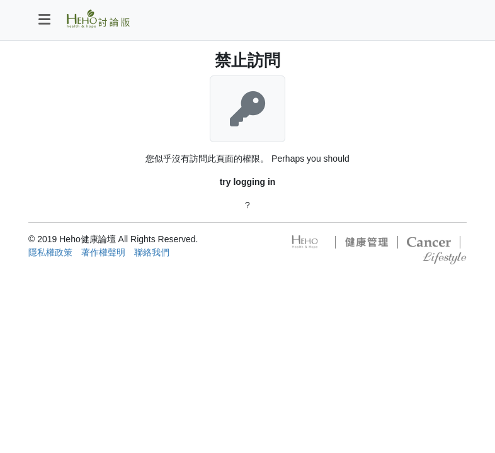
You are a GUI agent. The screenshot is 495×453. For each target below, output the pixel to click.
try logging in (248, 182)
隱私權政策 (50, 252)
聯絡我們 (151, 252)
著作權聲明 (103, 252)
